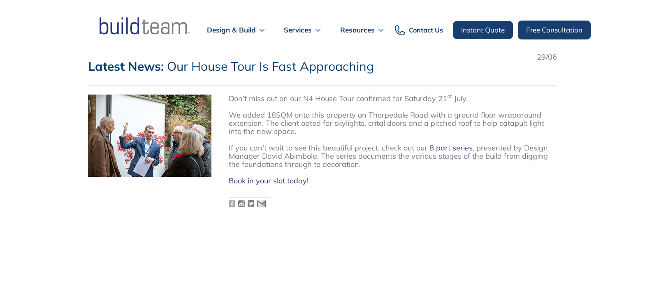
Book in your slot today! (270, 180)
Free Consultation (554, 29)
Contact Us (426, 30)
